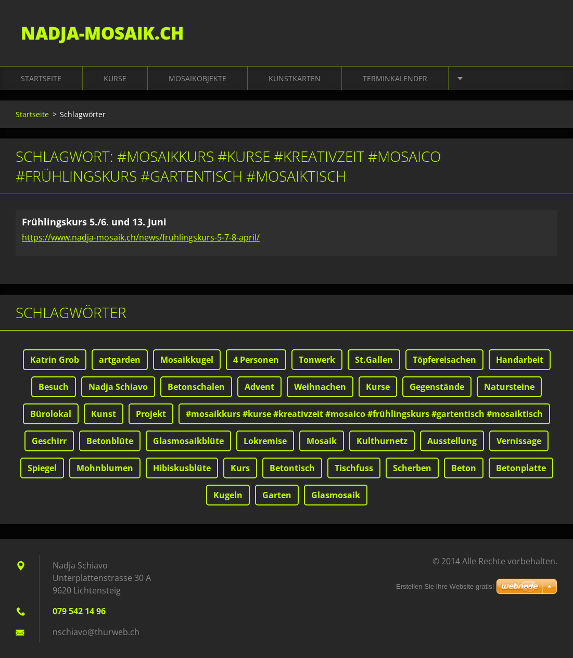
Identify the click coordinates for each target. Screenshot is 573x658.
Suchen (546, 30)
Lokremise (265, 441)
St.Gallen (374, 359)
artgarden (120, 359)
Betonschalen (196, 387)
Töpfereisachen (444, 359)
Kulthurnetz (382, 441)
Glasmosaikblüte (188, 441)
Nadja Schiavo (118, 387)
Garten (276, 495)
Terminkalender (395, 79)
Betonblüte (109, 441)
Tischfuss (354, 468)
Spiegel (42, 468)
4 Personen (256, 359)
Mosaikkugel (186, 359)
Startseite (41, 79)
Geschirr (49, 441)
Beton (463, 468)
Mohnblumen (105, 468)
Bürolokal (50, 414)
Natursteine (509, 387)
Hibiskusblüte (182, 468)
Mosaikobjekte (197, 79)
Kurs (240, 468)
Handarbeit (519, 359)
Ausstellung (452, 441)
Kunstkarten (295, 79)
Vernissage (518, 441)
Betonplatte (521, 468)
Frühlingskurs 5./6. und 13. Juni (94, 222)
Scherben (412, 468)
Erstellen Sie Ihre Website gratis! (445, 586)
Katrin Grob (54, 359)
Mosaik (322, 441)
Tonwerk (317, 359)
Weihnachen (320, 387)
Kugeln (228, 495)
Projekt (151, 414)
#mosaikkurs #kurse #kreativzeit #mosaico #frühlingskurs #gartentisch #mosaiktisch (364, 414)
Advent (259, 387)
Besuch (54, 387)
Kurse (115, 79)
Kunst (103, 414)
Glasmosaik (335, 495)
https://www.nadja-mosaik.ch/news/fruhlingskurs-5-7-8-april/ (141, 237)
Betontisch (292, 468)
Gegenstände (437, 387)
